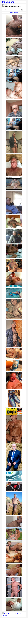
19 (21, 613)
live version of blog (14, 12)
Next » (5, 615)
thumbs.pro (8, 2)
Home (4, 4)
